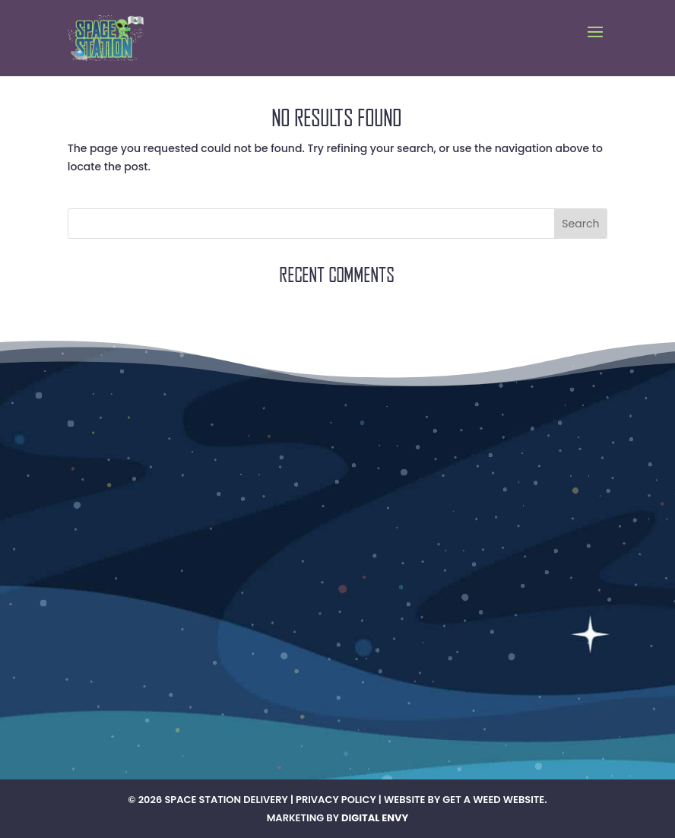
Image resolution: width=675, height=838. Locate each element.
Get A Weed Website (493, 799)
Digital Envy (374, 818)
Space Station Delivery (225, 799)
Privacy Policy (336, 799)
